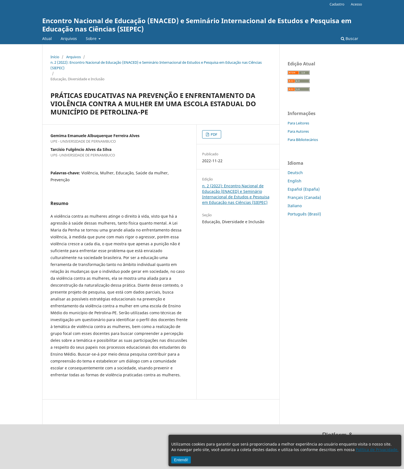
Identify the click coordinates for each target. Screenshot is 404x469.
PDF (213, 134)
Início (54, 56)
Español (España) (304, 189)
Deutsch (295, 172)
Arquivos (69, 38)
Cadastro (337, 4)
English (294, 180)
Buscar (349, 38)
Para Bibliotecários (303, 139)
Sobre (92, 38)
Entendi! (181, 460)
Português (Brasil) (304, 214)
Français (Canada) (304, 197)
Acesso (356, 4)
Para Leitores (298, 123)
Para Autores (298, 131)
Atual (47, 38)
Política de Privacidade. (377, 449)
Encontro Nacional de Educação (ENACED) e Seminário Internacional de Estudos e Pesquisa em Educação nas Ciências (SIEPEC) (197, 24)
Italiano (295, 205)
